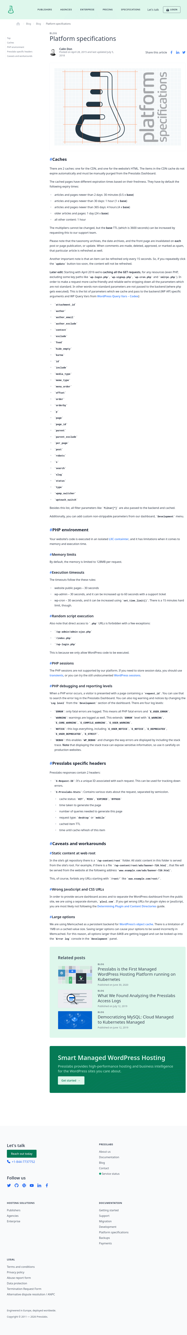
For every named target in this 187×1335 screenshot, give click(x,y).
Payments (105, 1243)
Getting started (109, 1210)
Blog (28, 23)
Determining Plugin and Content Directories (126, 906)
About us (105, 1152)
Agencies (66, 9)
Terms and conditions (21, 1267)
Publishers (45, 9)
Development (108, 1227)
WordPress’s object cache (136, 924)
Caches (10, 42)
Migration (105, 1221)
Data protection (17, 1283)
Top (9, 38)
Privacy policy (15, 1272)
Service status (109, 1174)
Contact (104, 1168)
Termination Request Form (24, 1289)
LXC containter (119, 539)
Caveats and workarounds (19, 56)
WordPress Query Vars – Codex (117, 296)
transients (56, 675)
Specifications (130, 9)
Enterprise (87, 9)
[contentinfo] (137, 964)
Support (104, 1216)
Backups (104, 1238)
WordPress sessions (127, 675)
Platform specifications (58, 23)
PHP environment (15, 47)
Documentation (109, 1157)
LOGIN (171, 9)
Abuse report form (19, 1278)
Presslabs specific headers (19, 51)
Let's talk (153, 10)
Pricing (108, 9)
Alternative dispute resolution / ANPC (31, 1294)
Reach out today (21, 1154)
